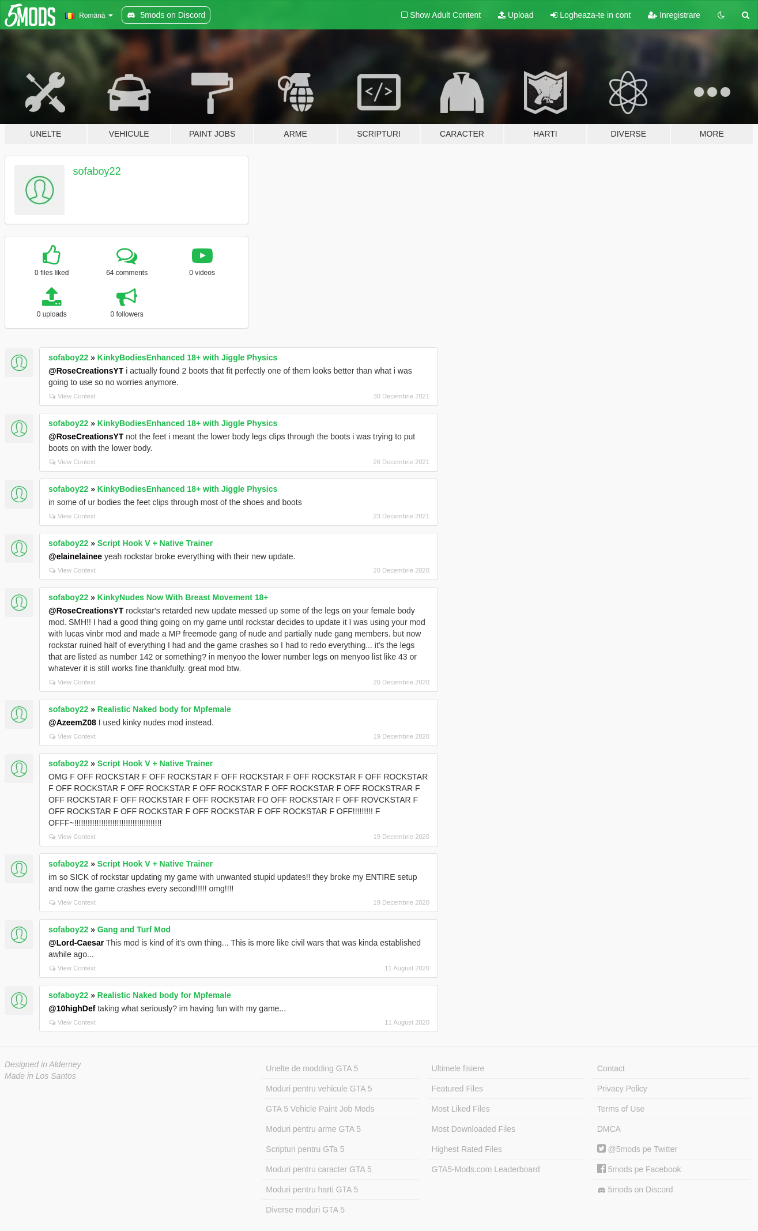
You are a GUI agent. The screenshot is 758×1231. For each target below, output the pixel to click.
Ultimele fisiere (458, 1068)
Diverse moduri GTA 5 (305, 1209)
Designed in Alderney (43, 1064)
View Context (72, 396)
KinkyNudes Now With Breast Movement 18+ (183, 597)
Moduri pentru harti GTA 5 (312, 1189)
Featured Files (457, 1088)
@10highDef (71, 1008)
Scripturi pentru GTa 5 (305, 1149)
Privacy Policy (622, 1088)
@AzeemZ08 (72, 722)
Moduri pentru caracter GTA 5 (318, 1169)
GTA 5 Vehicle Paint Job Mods (320, 1108)
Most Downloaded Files (474, 1129)
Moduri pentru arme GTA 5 (313, 1129)
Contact (611, 1068)
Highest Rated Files (467, 1149)
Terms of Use (620, 1108)
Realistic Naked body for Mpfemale (164, 709)
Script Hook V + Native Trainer (155, 543)
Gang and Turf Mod (134, 929)
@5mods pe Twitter (637, 1149)
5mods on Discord (635, 1190)
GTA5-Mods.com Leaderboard (486, 1169)
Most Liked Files (461, 1108)
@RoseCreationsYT (85, 370)
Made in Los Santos (40, 1076)
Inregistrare (674, 15)
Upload (515, 15)
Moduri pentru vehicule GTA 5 (319, 1088)
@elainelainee (75, 556)
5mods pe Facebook (639, 1169)
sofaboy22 (97, 171)
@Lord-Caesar (76, 942)
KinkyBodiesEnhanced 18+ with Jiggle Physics (187, 357)
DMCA (609, 1129)
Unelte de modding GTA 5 (312, 1068)
